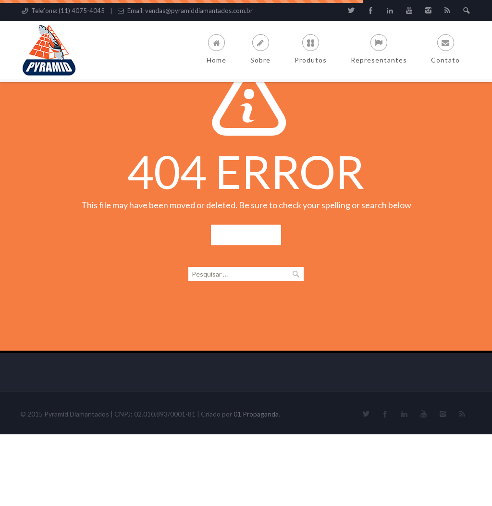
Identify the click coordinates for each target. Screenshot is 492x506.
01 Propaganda (256, 485)
